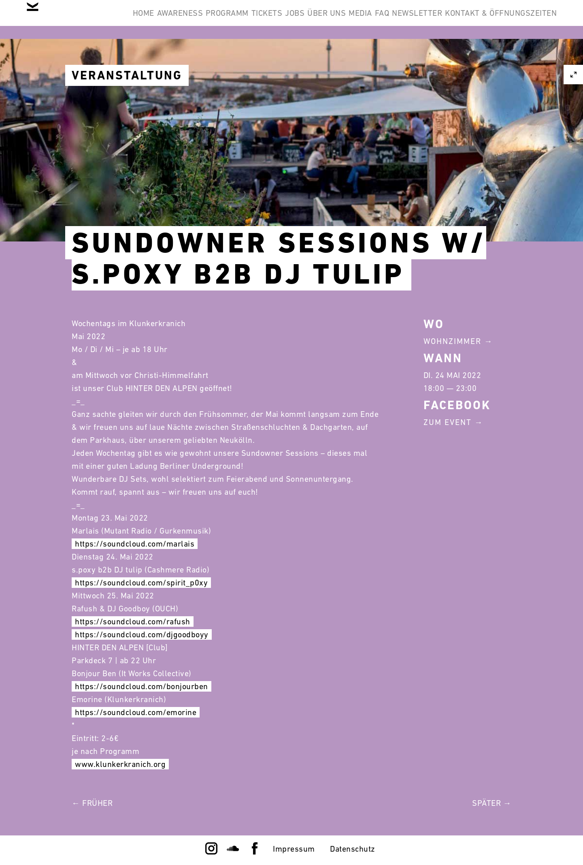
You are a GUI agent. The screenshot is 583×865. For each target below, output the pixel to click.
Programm (261, 19)
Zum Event (447, 422)
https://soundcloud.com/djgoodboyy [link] (142, 634)
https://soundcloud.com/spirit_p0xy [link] (141, 582)
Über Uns (398, 19)
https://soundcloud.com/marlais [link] (134, 543)
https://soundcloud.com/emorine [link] (135, 712)
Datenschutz (352, 848)
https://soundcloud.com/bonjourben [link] (141, 686)
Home (153, 19)
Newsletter (525, 19)
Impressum (294, 848)
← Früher (92, 803)
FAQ (478, 19)
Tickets (313, 19)
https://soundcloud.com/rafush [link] (132, 621)
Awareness (202, 19)
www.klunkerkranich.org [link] (120, 764)
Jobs (354, 19)
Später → (491, 803)
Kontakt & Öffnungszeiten (495, 58)
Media (444, 19)
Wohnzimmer (452, 341)
